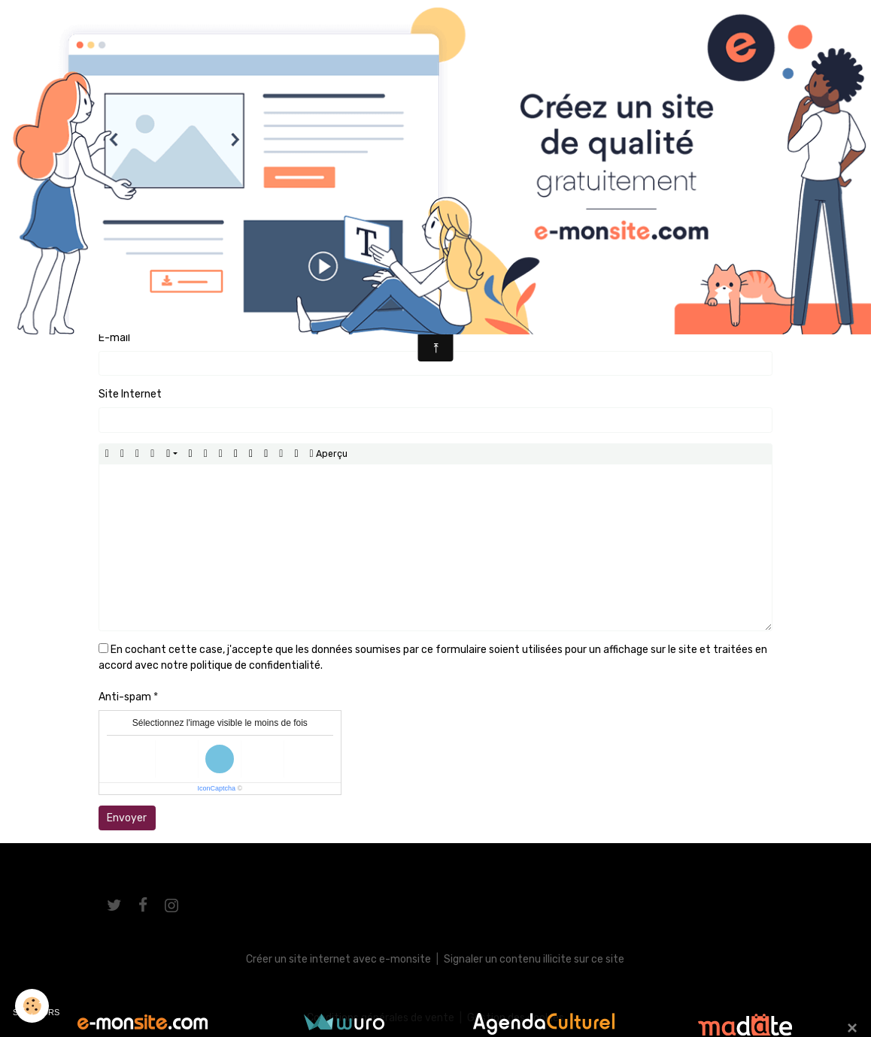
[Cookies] (32, 1006)
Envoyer (127, 818)
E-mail (114, 337)
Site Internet (130, 394)
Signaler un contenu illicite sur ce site (534, 959)
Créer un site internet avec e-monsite (338, 959)
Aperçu (328, 454)
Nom (110, 280)
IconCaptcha (216, 788)
